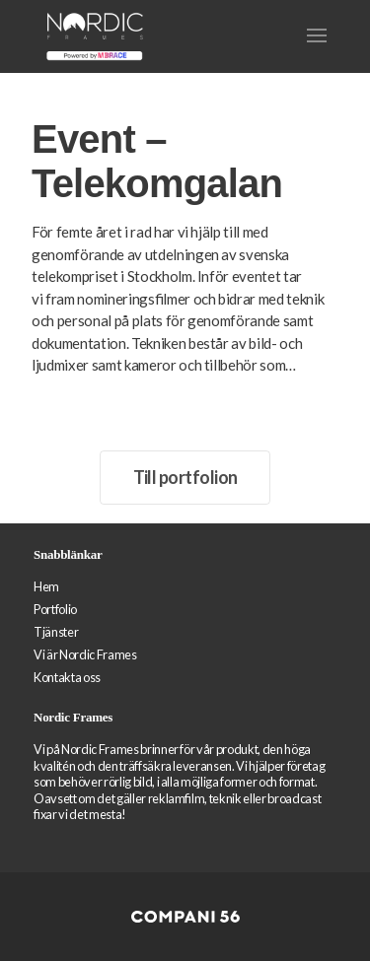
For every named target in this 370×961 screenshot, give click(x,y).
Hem (46, 586)
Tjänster (56, 632)
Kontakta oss (67, 677)
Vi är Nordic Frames (85, 654)
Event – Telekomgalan (157, 161)
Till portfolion (185, 477)
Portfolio (55, 609)
